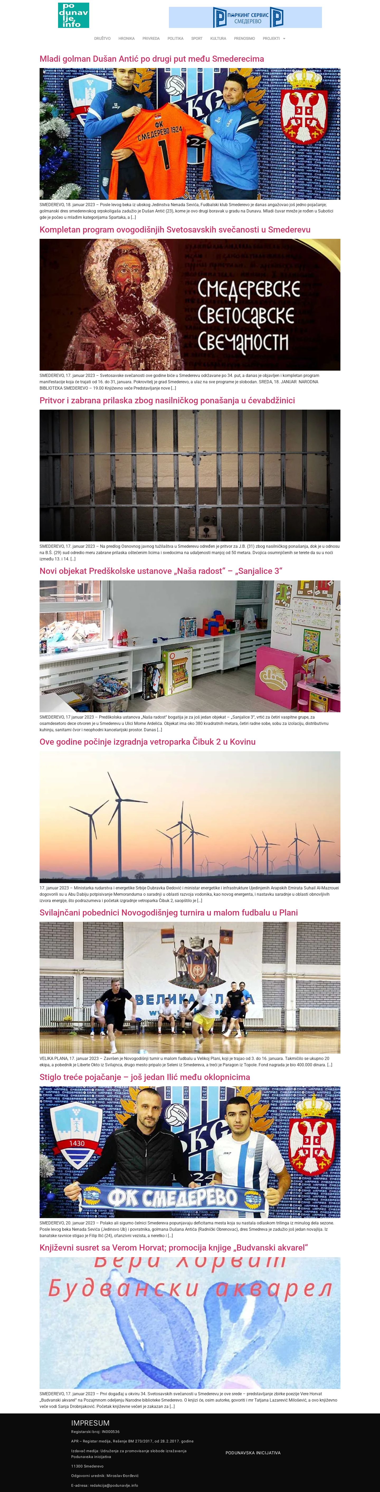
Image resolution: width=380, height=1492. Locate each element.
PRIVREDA (151, 38)
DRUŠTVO (102, 38)
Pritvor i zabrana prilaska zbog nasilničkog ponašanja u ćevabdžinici (167, 400)
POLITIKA (175, 38)
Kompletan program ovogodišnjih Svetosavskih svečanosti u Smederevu (175, 230)
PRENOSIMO (244, 38)
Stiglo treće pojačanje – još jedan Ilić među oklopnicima (145, 1077)
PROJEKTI (274, 38)
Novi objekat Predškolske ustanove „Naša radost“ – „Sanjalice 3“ (161, 571)
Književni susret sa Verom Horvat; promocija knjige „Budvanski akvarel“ (174, 1248)
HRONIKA (126, 38)
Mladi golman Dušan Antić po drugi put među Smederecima (152, 59)
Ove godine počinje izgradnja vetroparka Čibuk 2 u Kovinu (148, 742)
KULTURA (218, 38)
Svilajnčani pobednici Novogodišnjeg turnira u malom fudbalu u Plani (169, 913)
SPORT (196, 38)
